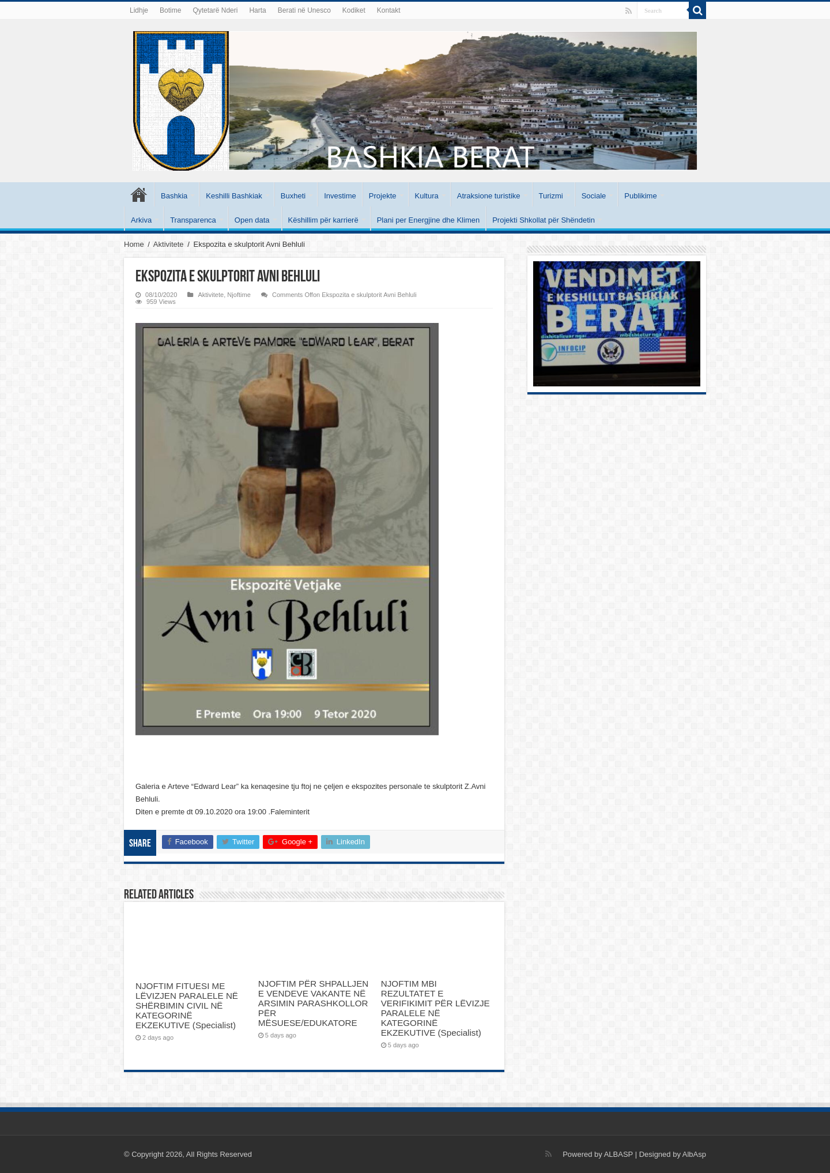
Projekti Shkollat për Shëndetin (543, 220)
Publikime (640, 195)
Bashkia (174, 195)
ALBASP (618, 1154)
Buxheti (293, 195)
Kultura (427, 195)
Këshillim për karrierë (323, 220)
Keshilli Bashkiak (234, 195)
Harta (257, 10)
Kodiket (353, 10)
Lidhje (139, 10)
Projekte (383, 195)
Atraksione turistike (488, 195)
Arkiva (141, 220)
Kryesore (139, 194)
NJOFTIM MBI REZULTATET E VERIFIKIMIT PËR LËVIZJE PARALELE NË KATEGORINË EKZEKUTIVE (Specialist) (435, 1008)
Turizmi (551, 195)
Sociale (594, 195)
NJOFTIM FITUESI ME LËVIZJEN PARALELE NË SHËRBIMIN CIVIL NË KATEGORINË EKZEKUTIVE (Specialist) (186, 1005)
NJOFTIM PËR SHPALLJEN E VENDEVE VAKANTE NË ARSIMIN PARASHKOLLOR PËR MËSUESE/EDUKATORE (313, 1003)
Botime (170, 10)
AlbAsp (694, 1154)
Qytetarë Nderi (215, 10)
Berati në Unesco (304, 10)
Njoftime (239, 294)
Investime (340, 195)
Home (134, 244)
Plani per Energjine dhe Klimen (428, 220)
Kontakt (389, 10)
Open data (252, 220)
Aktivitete (168, 244)
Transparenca (193, 220)
